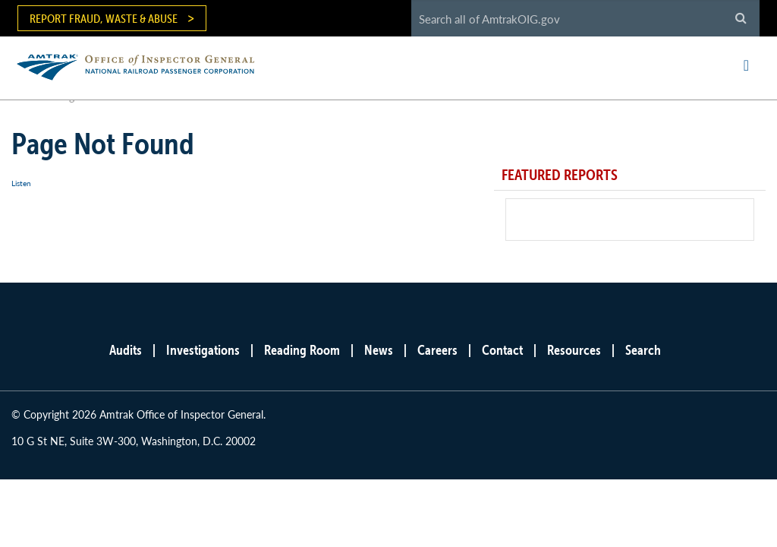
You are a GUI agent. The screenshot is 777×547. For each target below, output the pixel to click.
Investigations (203, 350)
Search (643, 350)
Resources (574, 350)
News (378, 350)
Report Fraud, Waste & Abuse (104, 18)
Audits (125, 350)
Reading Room (302, 350)
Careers (437, 350)
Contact (502, 350)
